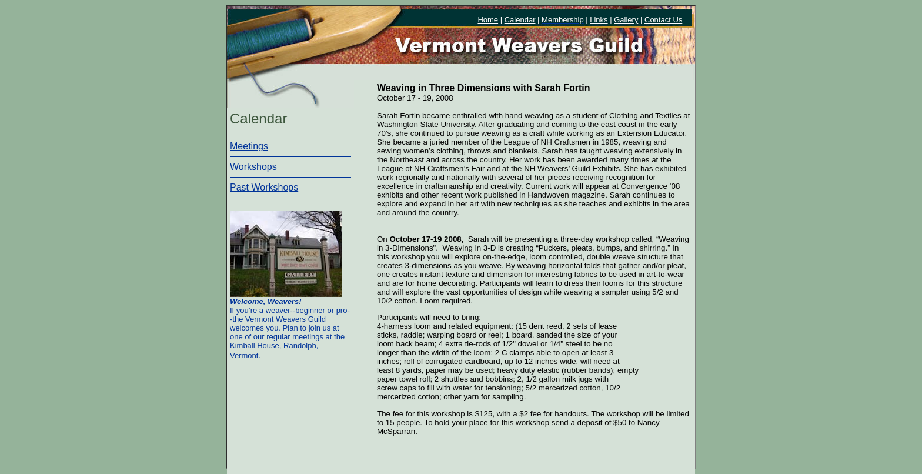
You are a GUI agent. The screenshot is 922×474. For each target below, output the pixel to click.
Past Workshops (264, 187)
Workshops (253, 167)
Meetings (249, 146)
